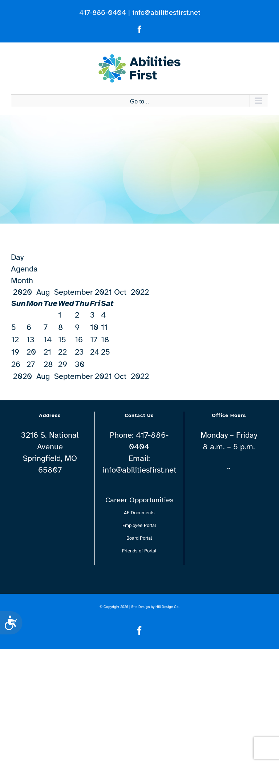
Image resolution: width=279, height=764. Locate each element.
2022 (141, 292)
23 (79, 352)
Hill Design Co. (167, 606)
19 (15, 352)
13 (31, 339)
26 (15, 364)
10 (94, 327)
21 (47, 352)
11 (104, 327)
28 (48, 364)
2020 (22, 292)
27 (31, 364)
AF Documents (139, 513)
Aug (43, 292)
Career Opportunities (139, 499)
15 (62, 339)
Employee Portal (139, 525)
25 (105, 352)
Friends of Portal (139, 551)
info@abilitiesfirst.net (166, 12)
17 (93, 339)
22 (62, 352)
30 (80, 364)
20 (31, 352)
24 (95, 352)
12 (15, 339)
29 (62, 364)
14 (48, 339)
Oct (122, 292)
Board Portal (139, 538)
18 (105, 339)
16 (79, 339)
